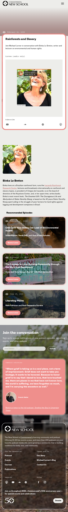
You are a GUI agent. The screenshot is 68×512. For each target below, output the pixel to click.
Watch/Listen (13, 243)
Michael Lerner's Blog (46, 460)
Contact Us (41, 464)
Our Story (41, 455)
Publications (10, 469)
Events (8, 460)
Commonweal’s (26, 437)
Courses (8, 464)
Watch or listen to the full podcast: (32, 409)
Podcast (8, 455)
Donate (58, 501)
